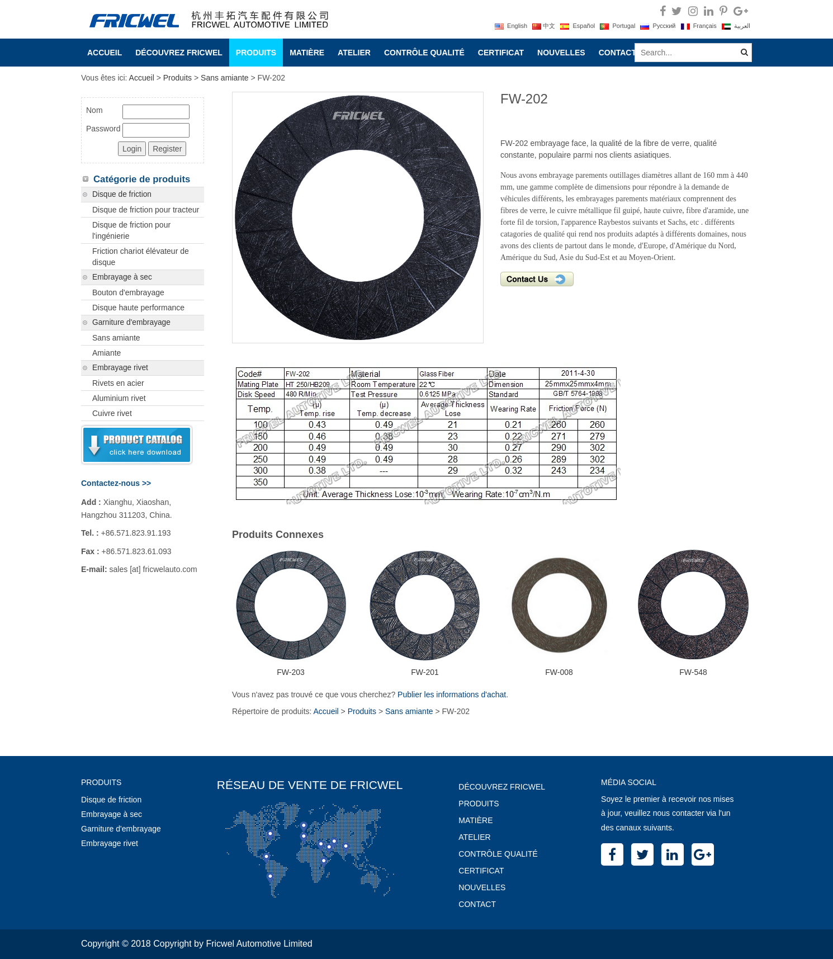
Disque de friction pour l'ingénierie (131, 230)
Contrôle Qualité (424, 52)
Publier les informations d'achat (451, 694)
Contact (617, 52)
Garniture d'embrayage (131, 322)
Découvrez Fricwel (179, 52)
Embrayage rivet (120, 367)
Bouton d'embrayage (128, 292)
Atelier (354, 52)
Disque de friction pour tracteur (145, 209)
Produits (256, 52)
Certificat (501, 52)
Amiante (106, 352)
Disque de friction (122, 194)
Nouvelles (561, 52)
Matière (307, 52)
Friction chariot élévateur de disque (140, 257)
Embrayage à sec (122, 277)
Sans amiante (225, 77)
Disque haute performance (138, 307)
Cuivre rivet (112, 413)
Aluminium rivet (119, 398)
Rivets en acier (118, 383)
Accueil (104, 52)
